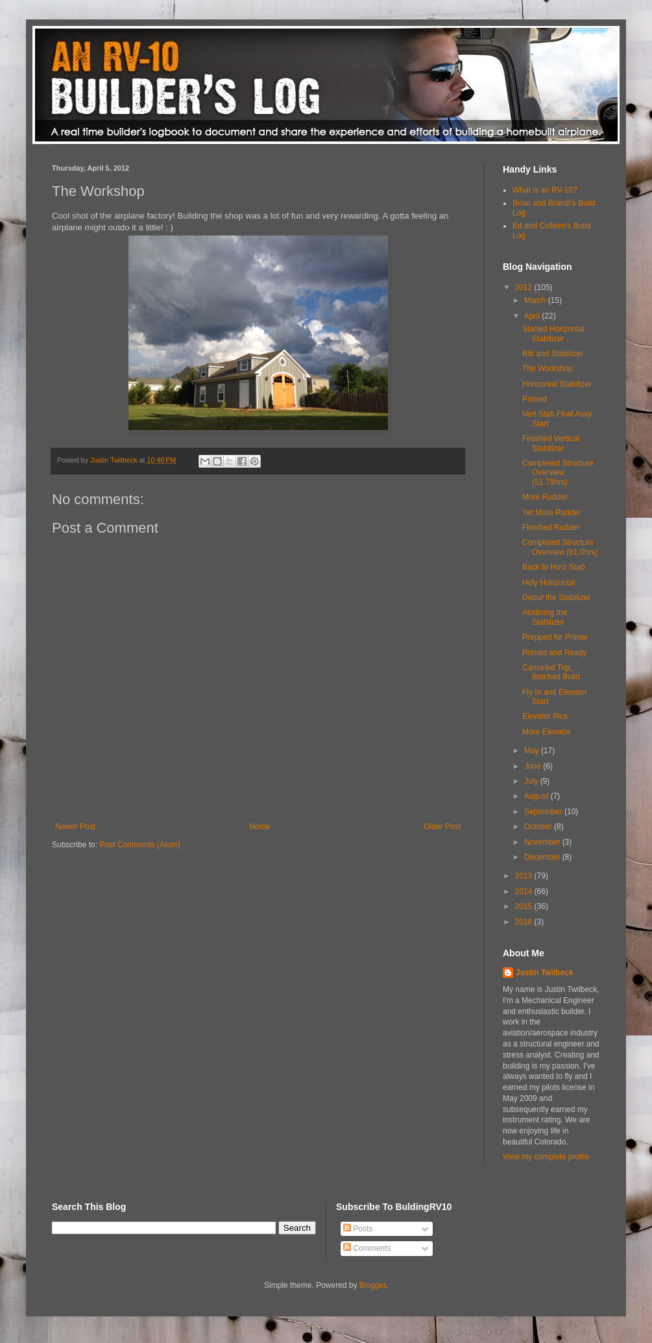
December (543, 857)
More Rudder (545, 497)
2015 (525, 906)
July (532, 781)
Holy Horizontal (548, 582)
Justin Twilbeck (544, 972)
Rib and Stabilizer (552, 353)
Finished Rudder (550, 527)
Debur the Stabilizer (556, 597)
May (532, 750)
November (543, 842)
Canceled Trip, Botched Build (551, 672)
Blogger (372, 1285)
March (536, 300)
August (537, 796)
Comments (367, 1248)
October (539, 826)
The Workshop (547, 368)
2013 (525, 875)
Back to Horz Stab (553, 567)
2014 (525, 891)
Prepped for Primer (555, 637)
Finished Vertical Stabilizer (550, 443)
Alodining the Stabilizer (544, 617)
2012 (525, 287)
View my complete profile (546, 1156)
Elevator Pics (545, 716)
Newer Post (75, 826)
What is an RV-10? (545, 190)
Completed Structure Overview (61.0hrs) (560, 547)
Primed (534, 399)
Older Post (442, 826)
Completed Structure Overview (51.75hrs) (558, 473)
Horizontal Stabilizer (557, 384)
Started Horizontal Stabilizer (553, 333)
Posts (357, 1228)
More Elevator (546, 731)
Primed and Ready (554, 652)
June (533, 766)
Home (259, 826)
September (544, 811)
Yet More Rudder (551, 512)
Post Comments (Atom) (139, 844)
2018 (525, 921)
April (533, 316)
